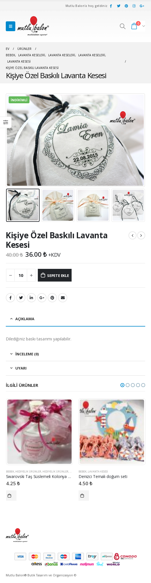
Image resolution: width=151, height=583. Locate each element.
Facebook (10, 297)
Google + (41, 297)
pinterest (52, 297)
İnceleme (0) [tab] (27, 354)
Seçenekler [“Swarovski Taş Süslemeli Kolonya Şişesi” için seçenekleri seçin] (11, 495)
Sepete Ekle (58, 275)
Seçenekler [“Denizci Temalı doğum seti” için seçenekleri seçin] (84, 495)
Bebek (10, 471)
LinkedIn (31, 297)
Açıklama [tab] (24, 318)
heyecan (20, 297)
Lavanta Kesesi (98, 471)
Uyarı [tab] (21, 368)
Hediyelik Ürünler (28, 471)
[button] (122, 385)
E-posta (62, 297)
